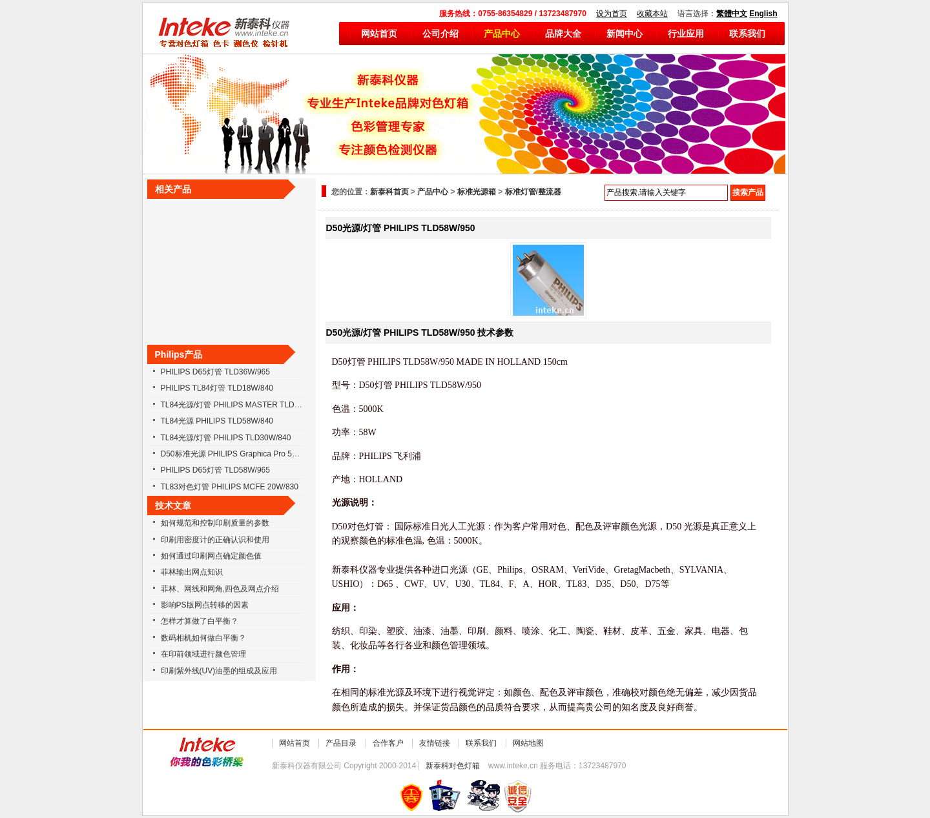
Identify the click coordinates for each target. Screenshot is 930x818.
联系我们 (747, 33)
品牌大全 (563, 33)
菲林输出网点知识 (192, 572)
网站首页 (379, 33)
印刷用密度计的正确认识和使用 (215, 539)
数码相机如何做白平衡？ (203, 637)
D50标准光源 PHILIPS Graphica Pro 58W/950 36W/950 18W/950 (273, 453)
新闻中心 (624, 33)
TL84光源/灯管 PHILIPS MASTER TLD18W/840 (243, 404)
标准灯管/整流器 (533, 191)
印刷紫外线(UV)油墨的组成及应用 (219, 670)
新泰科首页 (389, 191)
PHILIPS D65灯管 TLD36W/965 (215, 371)
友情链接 (434, 743)
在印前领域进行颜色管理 (203, 654)
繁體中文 (731, 13)
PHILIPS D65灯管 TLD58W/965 (215, 470)
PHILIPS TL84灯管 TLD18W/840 (217, 388)
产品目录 (341, 743)
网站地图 (528, 743)
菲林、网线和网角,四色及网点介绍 (220, 588)
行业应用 (686, 33)
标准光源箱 (476, 191)
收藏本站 (652, 13)
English (763, 13)
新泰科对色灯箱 (453, 765)
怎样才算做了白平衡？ (199, 621)
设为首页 (611, 13)
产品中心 (502, 33)
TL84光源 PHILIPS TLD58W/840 (217, 420)
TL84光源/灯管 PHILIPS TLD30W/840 (226, 437)
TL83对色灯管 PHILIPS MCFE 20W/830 (229, 486)
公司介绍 (440, 33)
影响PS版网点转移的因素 (205, 604)
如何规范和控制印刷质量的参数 (215, 522)
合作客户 (388, 743)
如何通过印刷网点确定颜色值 (211, 555)
